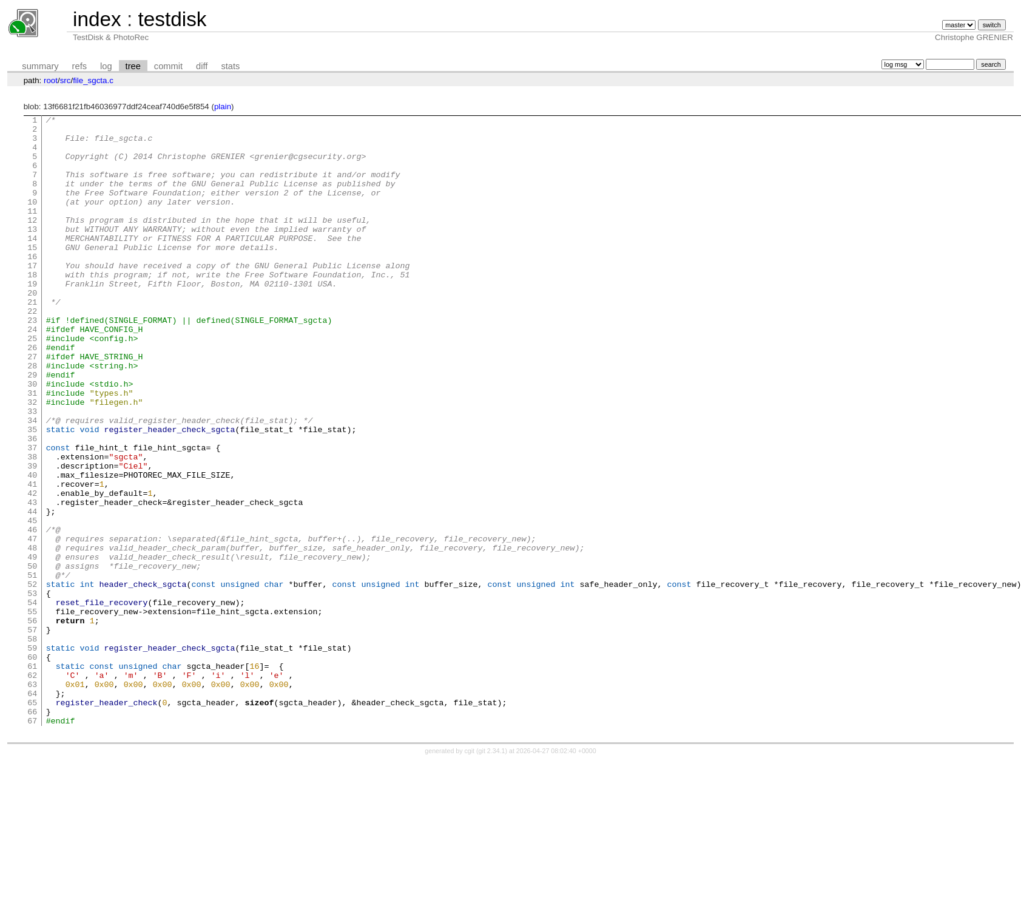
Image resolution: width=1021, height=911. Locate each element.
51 (32, 667)
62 (32, 787)
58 (32, 744)
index (97, 19)
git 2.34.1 (492, 872)
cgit (471, 872)
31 (32, 449)
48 (32, 634)
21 (32, 339)
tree (133, 66)
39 (32, 536)
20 (32, 328)
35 (32, 492)
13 (32, 252)
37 (32, 514)
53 (32, 689)
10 (32, 219)
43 (32, 580)
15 (32, 274)
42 (32, 569)
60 (32, 765)
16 (32, 285)
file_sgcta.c (93, 80)
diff (201, 66)
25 (32, 383)
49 (32, 645)
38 (32, 525)
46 (32, 613)
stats (230, 66)
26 (32, 394)
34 (32, 481)
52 (32, 678)
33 (32, 471)
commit (168, 66)
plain (222, 106)
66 (32, 831)
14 (32, 263)
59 (32, 755)
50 (32, 656)
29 (32, 427)
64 (32, 809)
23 (32, 361)
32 (32, 460)
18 (32, 307)
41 (32, 558)
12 (32, 241)
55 (32, 711)
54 (32, 700)
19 (32, 318)
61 (32, 776)
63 (32, 798)
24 (32, 372)
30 (32, 438)
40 (32, 547)
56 (32, 722)
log (106, 66)
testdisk (172, 19)
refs (79, 66)
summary (40, 66)
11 (32, 230)
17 (32, 296)
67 (32, 842)
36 (32, 503)
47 (32, 623)
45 (32, 602)
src (65, 80)
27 (32, 405)
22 (32, 350)
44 (32, 591)
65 (32, 820)
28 (32, 416)
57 (32, 733)
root (51, 80)
